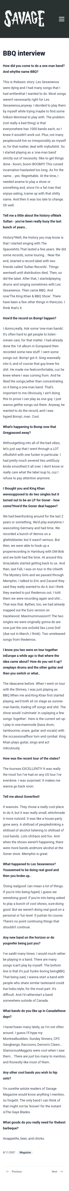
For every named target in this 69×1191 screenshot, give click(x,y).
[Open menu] (61, 19)
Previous (14, 1171)
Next (57, 1171)
